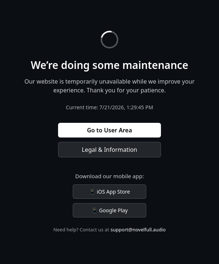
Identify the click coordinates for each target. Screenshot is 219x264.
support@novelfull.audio (138, 229)
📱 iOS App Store (109, 191)
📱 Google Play (109, 210)
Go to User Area (109, 130)
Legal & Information (109, 150)
